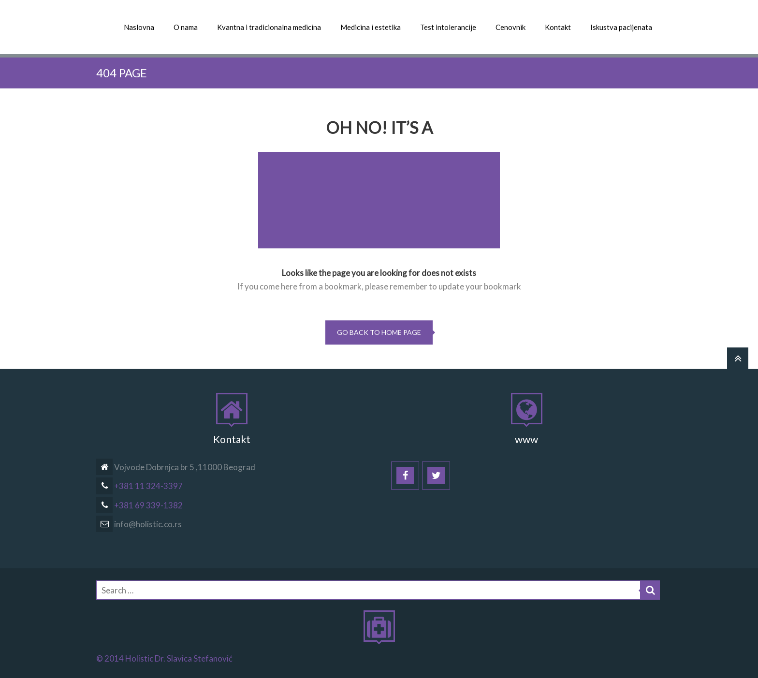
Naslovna (139, 27)
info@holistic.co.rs (139, 524)
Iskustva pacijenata (621, 27)
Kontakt (558, 27)
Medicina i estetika (370, 27)
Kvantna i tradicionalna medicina (269, 27)
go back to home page (379, 332)
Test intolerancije (448, 27)
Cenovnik (510, 27)
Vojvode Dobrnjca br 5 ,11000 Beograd (175, 467)
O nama (186, 27)
